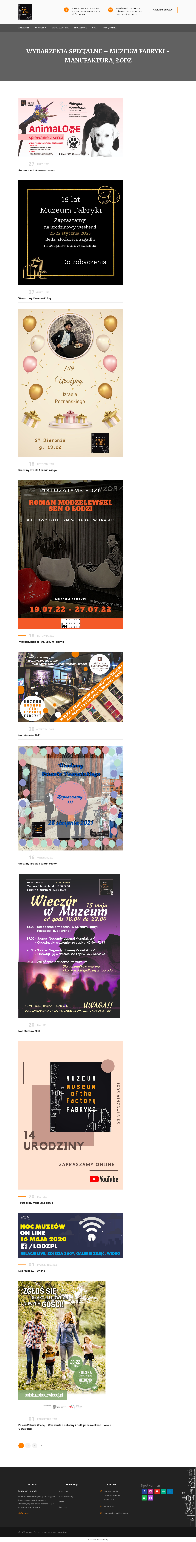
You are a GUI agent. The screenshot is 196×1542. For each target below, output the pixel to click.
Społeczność (80, 28)
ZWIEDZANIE (23, 28)
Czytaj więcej (25, 1513)
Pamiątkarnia (110, 28)
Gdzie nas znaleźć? (163, 9)
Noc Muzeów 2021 (29, 1031)
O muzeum (63, 1491)
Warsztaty (63, 1507)
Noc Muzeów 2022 (29, 735)
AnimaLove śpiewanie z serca (36, 170)
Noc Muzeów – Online (31, 1271)
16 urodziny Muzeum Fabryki (35, 298)
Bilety (61, 1501)
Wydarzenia (40, 28)
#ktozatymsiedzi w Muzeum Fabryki (41, 641)
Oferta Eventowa (60, 28)
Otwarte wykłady (66, 1496)
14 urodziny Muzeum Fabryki (35, 1202)
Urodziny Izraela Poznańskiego (37, 470)
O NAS (95, 28)
